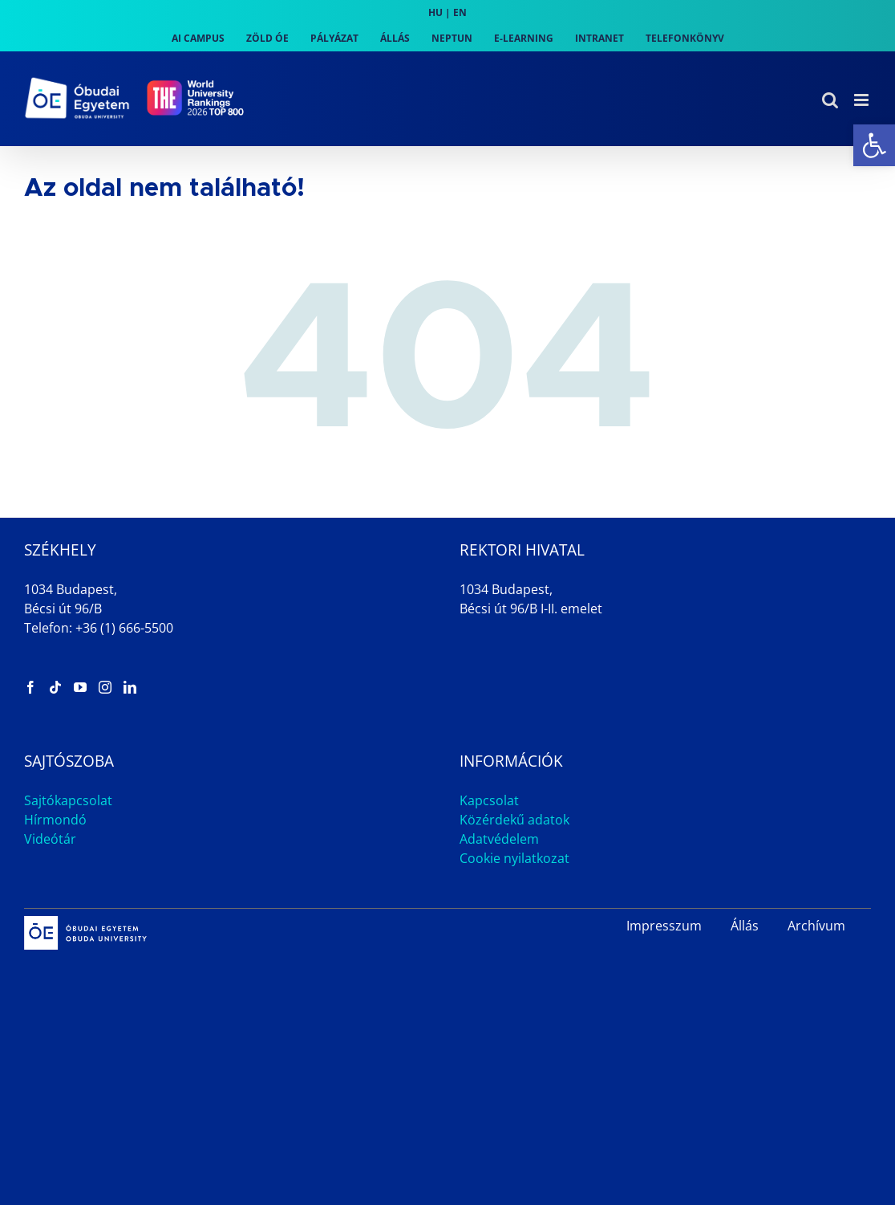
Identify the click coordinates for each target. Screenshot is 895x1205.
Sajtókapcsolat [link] (68, 800)
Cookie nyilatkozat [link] (514, 858)
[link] (874, 145)
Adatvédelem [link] (499, 839)
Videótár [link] (50, 839)
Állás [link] (745, 925)
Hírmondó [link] (55, 819)
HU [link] (435, 12)
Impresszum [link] (664, 925)
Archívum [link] (816, 925)
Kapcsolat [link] (489, 800)
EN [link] (460, 12)
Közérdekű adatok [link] (514, 819)
